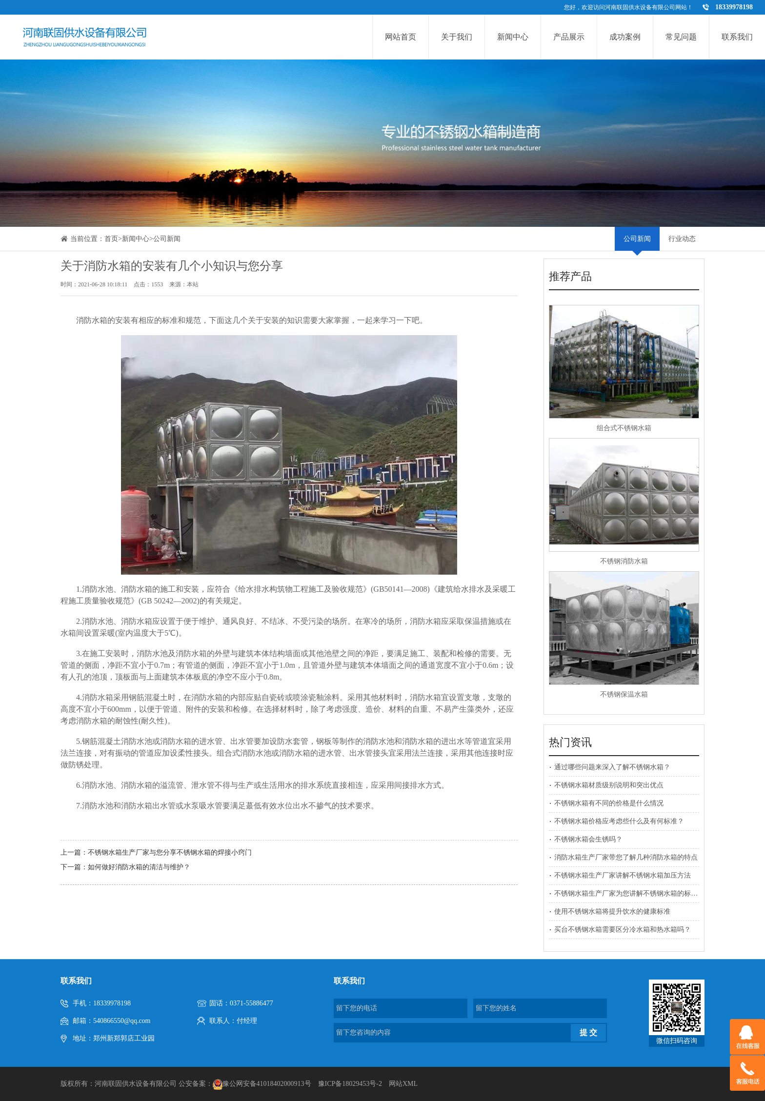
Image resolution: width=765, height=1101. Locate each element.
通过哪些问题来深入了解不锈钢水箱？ (612, 767)
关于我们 (456, 37)
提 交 (588, 1032)
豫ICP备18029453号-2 (350, 1083)
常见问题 (681, 37)
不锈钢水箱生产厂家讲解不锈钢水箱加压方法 (622, 875)
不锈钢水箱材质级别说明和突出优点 (609, 785)
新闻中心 (512, 37)
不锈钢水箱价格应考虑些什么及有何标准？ (619, 821)
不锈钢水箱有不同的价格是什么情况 (609, 803)
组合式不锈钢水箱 (624, 428)
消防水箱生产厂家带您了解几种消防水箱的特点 (626, 857)
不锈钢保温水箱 (624, 694)
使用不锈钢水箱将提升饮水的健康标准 (612, 911)
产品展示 (568, 37)
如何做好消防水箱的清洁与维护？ (139, 867)
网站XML (403, 1083)
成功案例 (625, 37)
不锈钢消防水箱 (624, 561)
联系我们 (737, 37)
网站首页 (400, 37)
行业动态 (682, 238)
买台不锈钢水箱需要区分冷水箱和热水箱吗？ (622, 929)
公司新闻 (167, 238)
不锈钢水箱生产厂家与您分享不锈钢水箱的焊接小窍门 (170, 852)
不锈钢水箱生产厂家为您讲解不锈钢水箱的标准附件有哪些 (643, 893)
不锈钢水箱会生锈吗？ (588, 839)
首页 (111, 238)
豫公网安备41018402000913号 (266, 1083)
